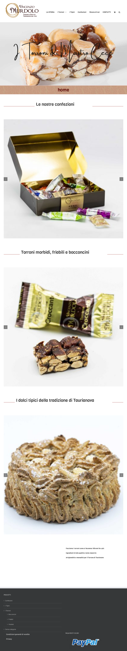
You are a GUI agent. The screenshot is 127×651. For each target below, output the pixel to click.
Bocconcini (12, 614)
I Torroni (8, 611)
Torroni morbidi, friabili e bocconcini (55, 252)
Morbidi (11, 624)
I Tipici (7, 606)
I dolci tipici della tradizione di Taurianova (55, 400)
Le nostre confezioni (63, 104)
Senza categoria (10, 629)
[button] (119, 11)
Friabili (11, 619)
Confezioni (8, 601)
